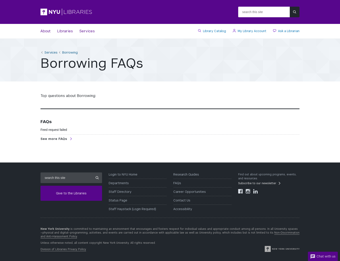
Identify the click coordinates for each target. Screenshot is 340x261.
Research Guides (186, 174)
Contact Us (181, 200)
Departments (119, 183)
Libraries (65, 31)
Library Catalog (214, 31)
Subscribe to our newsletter (257, 183)
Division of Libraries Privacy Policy (63, 249)
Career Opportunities (189, 192)
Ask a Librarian (288, 31)
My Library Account (251, 31)
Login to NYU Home (123, 174)
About (45, 31)
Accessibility (182, 209)
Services (87, 31)
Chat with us (323, 256)
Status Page (118, 200)
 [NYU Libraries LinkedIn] (255, 191)
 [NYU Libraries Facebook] (240, 191)
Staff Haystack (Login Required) (132, 209)
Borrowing (70, 52)
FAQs (177, 183)
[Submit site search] (294, 12)
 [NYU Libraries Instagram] (248, 191)
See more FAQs (54, 139)
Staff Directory (120, 192)
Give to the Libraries (71, 193)
